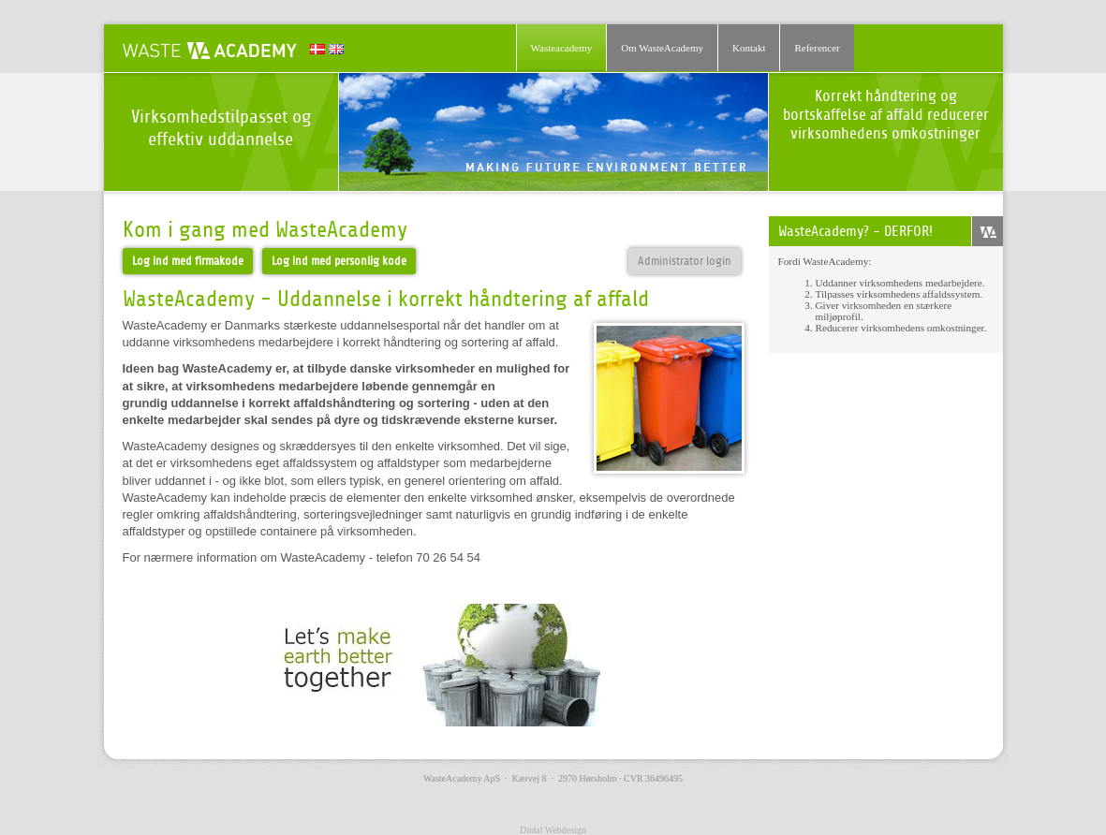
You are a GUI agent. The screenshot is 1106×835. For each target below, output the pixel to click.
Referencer (816, 47)
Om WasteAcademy (662, 47)
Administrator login (684, 261)
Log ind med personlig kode (339, 261)
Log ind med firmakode (187, 261)
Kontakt (748, 47)
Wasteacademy (562, 47)
